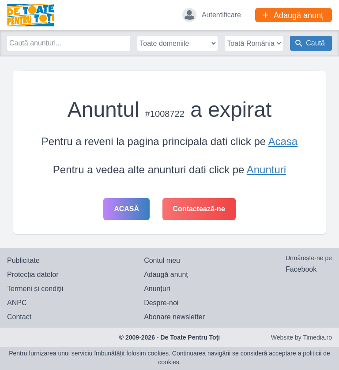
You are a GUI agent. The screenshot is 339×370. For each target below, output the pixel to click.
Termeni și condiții (35, 288)
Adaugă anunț (166, 274)
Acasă (126, 209)
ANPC (16, 302)
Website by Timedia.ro (301, 337)
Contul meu (162, 260)
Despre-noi (161, 302)
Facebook (301, 269)
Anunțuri (157, 288)
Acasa (283, 141)
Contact (19, 317)
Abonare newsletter (174, 317)
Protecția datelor (33, 274)
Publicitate (23, 260)
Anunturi (266, 170)
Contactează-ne (199, 209)
